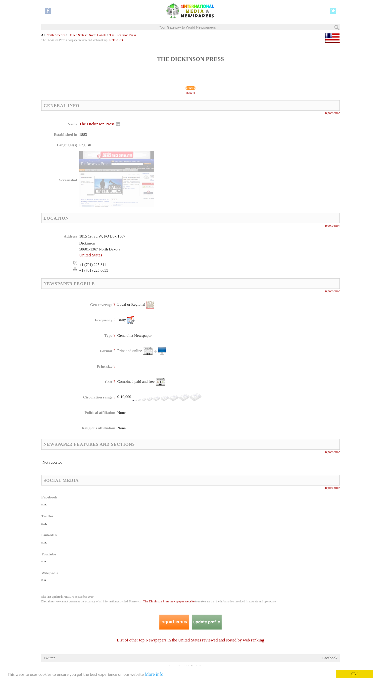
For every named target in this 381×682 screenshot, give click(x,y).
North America (55, 35)
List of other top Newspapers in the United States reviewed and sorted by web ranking (190, 640)
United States (77, 35)
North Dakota (97, 35)
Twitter (49, 658)
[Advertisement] (230, 153)
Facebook (329, 658)
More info (154, 674)
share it (190, 93)
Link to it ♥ (116, 40)
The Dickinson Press (122, 35)
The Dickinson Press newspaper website (168, 601)
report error (332, 113)
